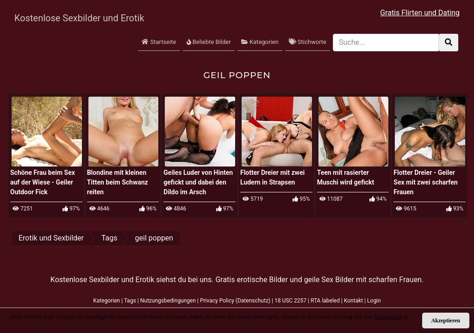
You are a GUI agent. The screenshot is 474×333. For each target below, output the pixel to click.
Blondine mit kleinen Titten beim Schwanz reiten (117, 182)
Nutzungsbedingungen (168, 300)
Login (374, 300)
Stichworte (307, 41)
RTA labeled (325, 300)
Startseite (159, 41)
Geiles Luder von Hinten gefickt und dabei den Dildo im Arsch (198, 182)
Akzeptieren (445, 320)
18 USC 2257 (290, 300)
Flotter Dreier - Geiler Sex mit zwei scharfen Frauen (425, 182)
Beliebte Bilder (209, 41)
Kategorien (260, 41)
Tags (130, 300)
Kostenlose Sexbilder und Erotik (70, 18)
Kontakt (353, 300)
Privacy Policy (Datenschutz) (235, 300)
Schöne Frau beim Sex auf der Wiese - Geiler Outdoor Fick (42, 182)
